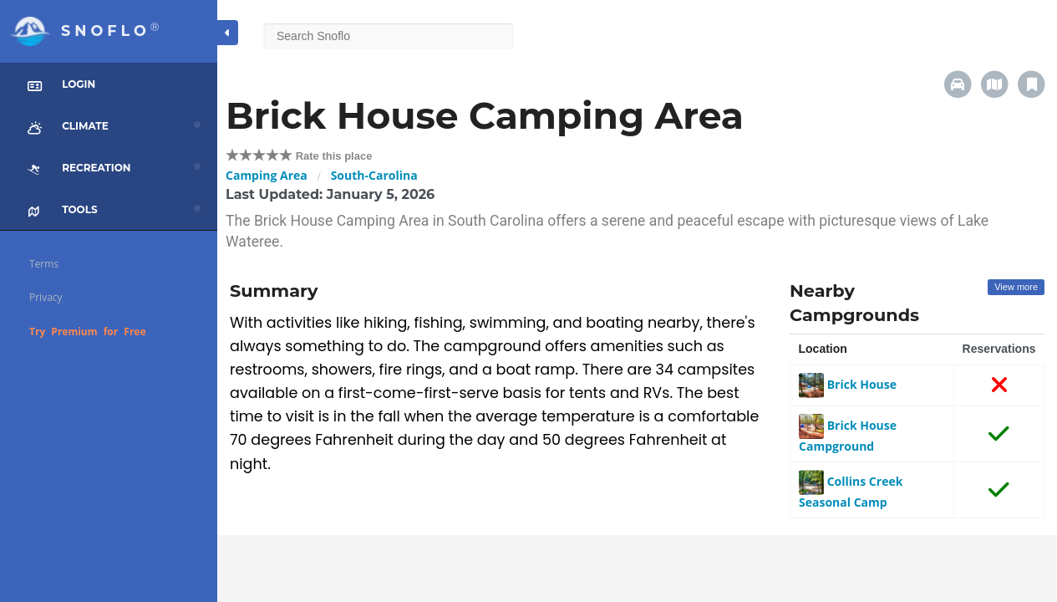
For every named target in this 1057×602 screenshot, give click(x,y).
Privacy (46, 297)
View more (1016, 287)
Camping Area (266, 175)
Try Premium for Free (87, 331)
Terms (43, 264)
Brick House (848, 384)
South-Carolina (374, 175)
